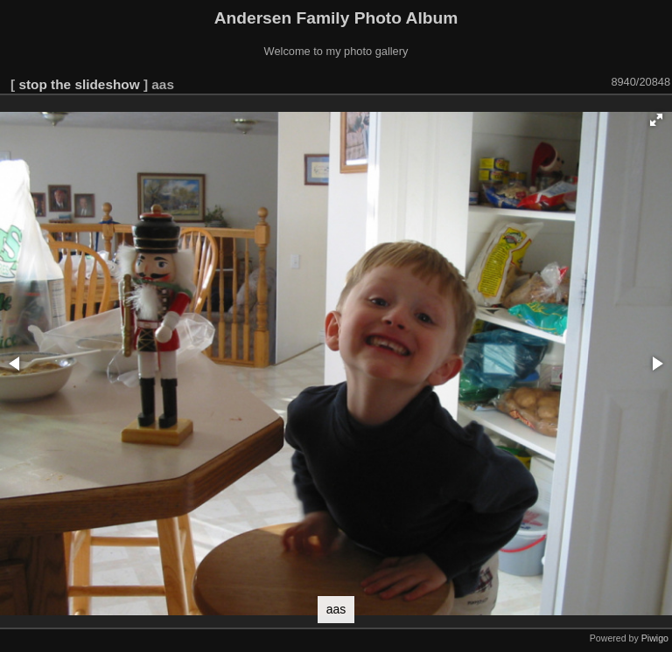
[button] (656, 120)
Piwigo (654, 638)
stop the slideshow (78, 84)
